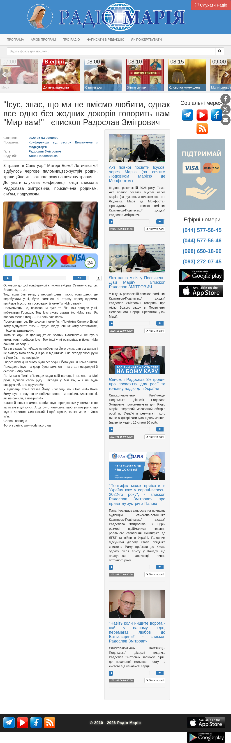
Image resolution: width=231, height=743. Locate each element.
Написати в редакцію (105, 39)
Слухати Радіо (211, 5)
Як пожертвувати (146, 39)
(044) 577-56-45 (202, 230)
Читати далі (155, 229)
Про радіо (71, 39)
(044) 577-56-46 (202, 240)
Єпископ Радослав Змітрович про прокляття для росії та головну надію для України (137, 384)
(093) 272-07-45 (202, 261)
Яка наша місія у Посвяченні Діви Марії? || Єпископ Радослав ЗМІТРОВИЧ (137, 282)
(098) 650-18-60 (202, 251)
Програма (15, 39)
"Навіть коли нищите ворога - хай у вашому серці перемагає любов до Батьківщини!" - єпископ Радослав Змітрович (137, 632)
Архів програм (43, 39)
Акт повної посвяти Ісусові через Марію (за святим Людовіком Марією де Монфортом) (137, 174)
